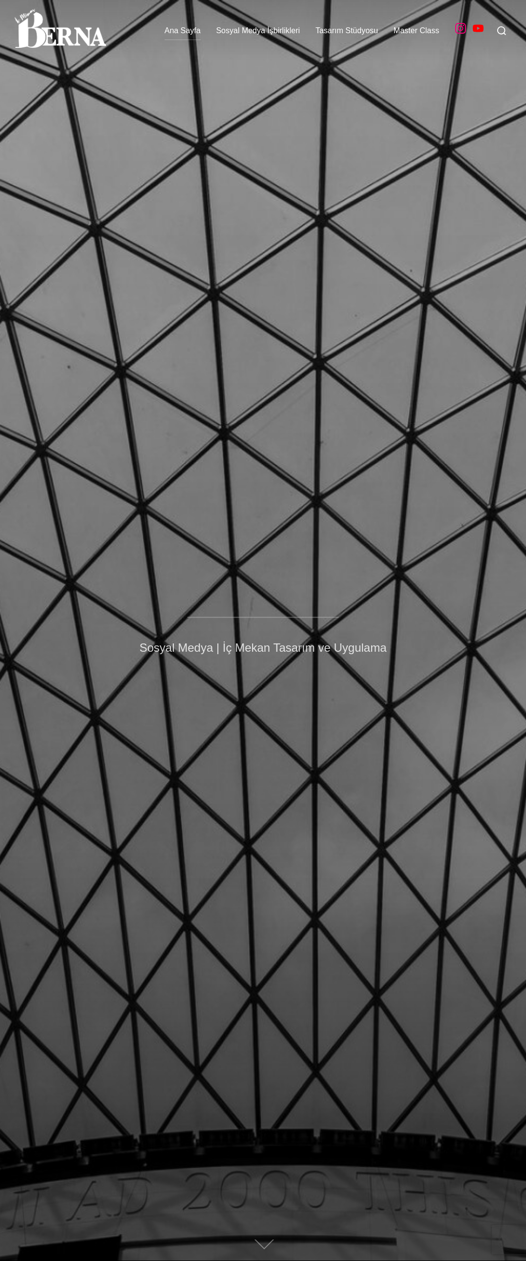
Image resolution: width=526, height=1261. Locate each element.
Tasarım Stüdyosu (347, 30)
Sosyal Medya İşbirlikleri (258, 30)
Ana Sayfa (183, 30)
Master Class (416, 30)
